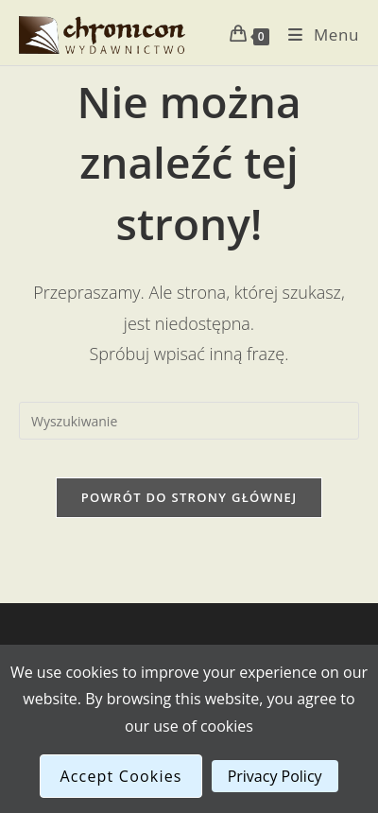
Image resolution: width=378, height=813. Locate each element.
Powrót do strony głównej (189, 497)
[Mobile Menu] (316, 34)
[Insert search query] (189, 421)
